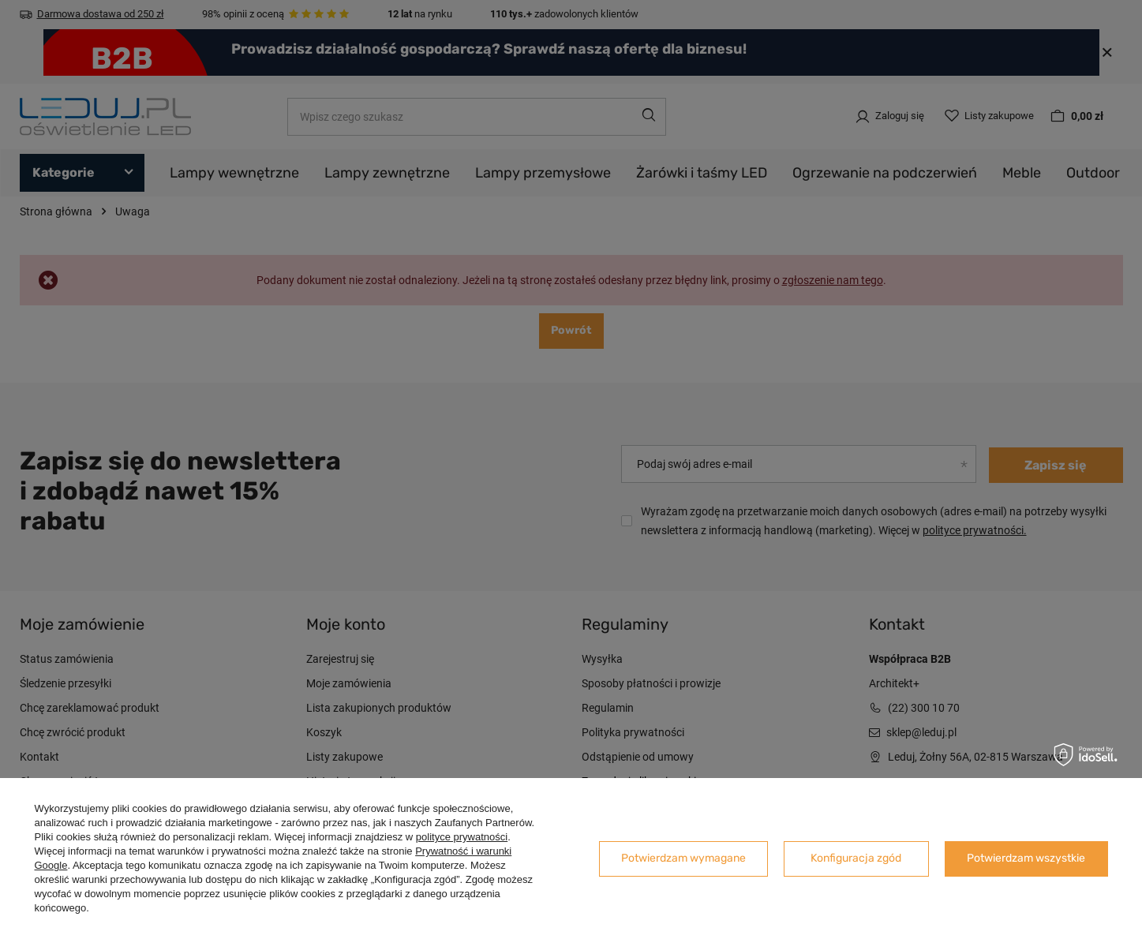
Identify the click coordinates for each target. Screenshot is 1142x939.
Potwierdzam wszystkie (1026, 858)
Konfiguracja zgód (856, 858)
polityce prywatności (461, 837)
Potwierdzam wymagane (683, 858)
